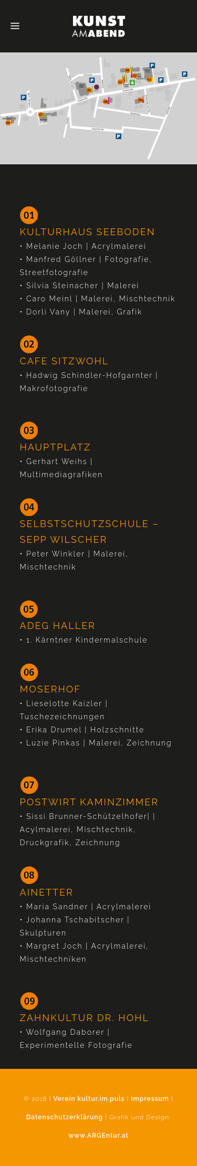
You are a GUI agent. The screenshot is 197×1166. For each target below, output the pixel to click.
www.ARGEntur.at (98, 1135)
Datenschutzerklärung (64, 1117)
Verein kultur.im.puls (89, 1098)
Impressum (150, 1098)
